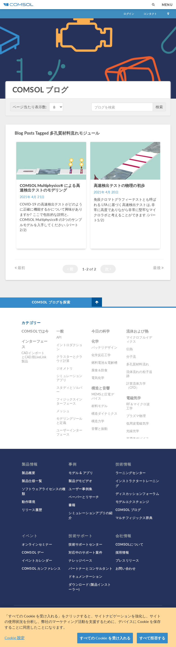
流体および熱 (137, 331)
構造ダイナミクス (104, 413)
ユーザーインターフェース (69, 432)
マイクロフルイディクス (139, 339)
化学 (95, 341)
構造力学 (97, 421)
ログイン (129, 13)
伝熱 (129, 349)
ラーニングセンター (131, 472)
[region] (88, 627)
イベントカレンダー (37, 560)
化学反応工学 (101, 355)
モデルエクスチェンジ (132, 501)
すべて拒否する (152, 638)
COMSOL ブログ (128, 509)
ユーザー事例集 (80, 488)
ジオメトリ (64, 368)
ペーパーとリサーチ (84, 496)
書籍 (72, 505)
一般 (60, 331)
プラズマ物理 (136, 415)
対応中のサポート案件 (85, 552)
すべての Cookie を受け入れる (105, 638)
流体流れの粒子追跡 (139, 373)
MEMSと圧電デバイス (102, 396)
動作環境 (28, 501)
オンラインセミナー (37, 544)
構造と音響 (100, 388)
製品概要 (28, 472)
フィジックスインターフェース (69, 401)
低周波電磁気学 (137, 423)
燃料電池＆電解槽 (104, 362)
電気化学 (97, 377)
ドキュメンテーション (85, 576)
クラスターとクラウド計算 (69, 358)
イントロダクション (69, 346)
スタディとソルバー (69, 389)
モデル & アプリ (81, 472)
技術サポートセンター (85, 544)
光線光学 (132, 430)
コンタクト (150, 13)
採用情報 (122, 552)
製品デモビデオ (80, 480)
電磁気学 (133, 397)
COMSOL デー (33, 552)
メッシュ (62, 410)
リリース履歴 (32, 509)
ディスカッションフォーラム (137, 493)
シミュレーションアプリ (69, 377)
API (58, 337)
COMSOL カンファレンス (41, 568)
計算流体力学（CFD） (136, 385)
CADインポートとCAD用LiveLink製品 (34, 356)
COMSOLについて (129, 544)
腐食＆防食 (99, 370)
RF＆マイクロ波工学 (138, 406)
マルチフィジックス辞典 (134, 517)
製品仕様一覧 (32, 480)
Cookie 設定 (15, 637)
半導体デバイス (137, 438)
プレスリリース (127, 560)
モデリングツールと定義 (69, 420)
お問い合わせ (126, 568)
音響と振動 (99, 428)
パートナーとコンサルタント (90, 568)
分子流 (131, 356)
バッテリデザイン (104, 347)
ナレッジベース (80, 560)
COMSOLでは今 (35, 331)
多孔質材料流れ (137, 364)
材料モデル (99, 405)
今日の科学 (100, 331)
